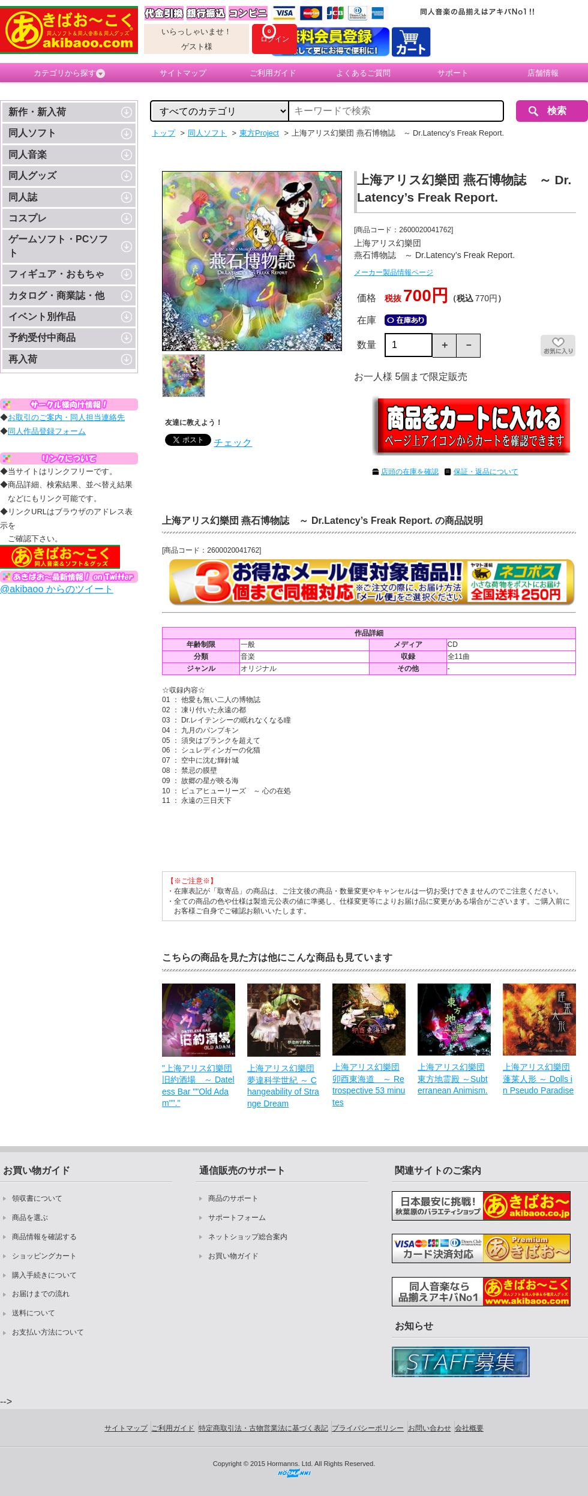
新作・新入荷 (37, 112)
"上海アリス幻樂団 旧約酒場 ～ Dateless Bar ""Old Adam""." (198, 1085)
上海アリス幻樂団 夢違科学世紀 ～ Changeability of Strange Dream (283, 1085)
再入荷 (22, 359)
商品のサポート (233, 1198)
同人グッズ (32, 175)
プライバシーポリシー (368, 1428)
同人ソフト (32, 133)
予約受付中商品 (42, 337)
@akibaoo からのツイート (56, 589)
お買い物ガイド (233, 1256)
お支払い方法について (48, 1332)
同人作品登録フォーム (47, 431)
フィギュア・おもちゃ (56, 274)
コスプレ (27, 218)
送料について (33, 1313)
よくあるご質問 (363, 72)
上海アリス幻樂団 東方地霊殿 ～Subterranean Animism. (453, 1078)
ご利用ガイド (273, 72)
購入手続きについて (44, 1275)
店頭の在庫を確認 (410, 471)
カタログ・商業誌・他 (56, 295)
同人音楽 (27, 154)
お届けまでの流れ (41, 1294)
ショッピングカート (44, 1256)
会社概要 (469, 1428)
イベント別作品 (42, 316)
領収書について (37, 1198)
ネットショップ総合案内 (247, 1237)
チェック (233, 442)
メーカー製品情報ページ (393, 272)
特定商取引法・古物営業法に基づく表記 (263, 1428)
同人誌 (22, 197)
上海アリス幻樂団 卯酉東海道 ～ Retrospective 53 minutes (368, 1084)
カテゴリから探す (69, 73)
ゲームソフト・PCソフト (58, 245)
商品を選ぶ (30, 1217)
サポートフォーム (237, 1217)
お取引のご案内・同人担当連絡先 (66, 417)
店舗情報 (543, 72)
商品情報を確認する (44, 1237)
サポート (453, 72)
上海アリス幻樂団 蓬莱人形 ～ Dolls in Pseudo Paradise (538, 1078)
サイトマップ (183, 72)
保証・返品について (486, 471)
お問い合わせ (429, 1428)
